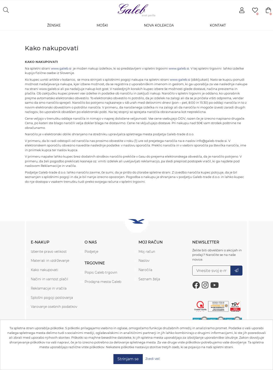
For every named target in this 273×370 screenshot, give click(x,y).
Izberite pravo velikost (49, 251)
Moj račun (147, 251)
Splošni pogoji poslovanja (52, 297)
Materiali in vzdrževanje (50, 260)
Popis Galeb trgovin (101, 272)
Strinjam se (128, 359)
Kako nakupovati (44, 270)
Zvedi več (152, 359)
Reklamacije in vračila (49, 288)
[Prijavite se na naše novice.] (211, 271)
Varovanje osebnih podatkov (54, 306)
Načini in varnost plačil (49, 279)
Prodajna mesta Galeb (103, 282)
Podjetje (91, 251)
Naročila (145, 270)
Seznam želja (149, 279)
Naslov (144, 260)
